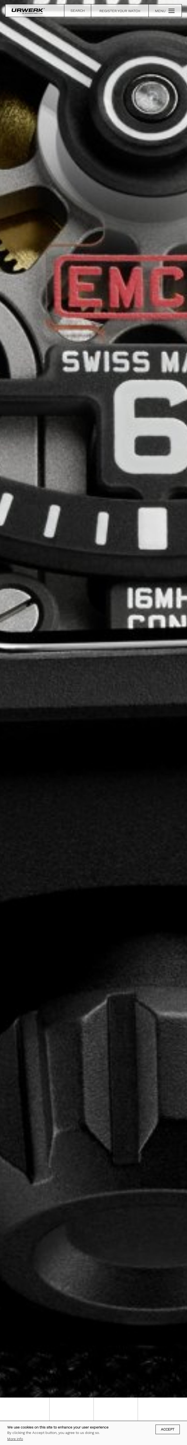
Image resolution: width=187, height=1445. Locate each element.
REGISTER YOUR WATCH (119, 11)
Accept (167, 1429)
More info (15, 1439)
